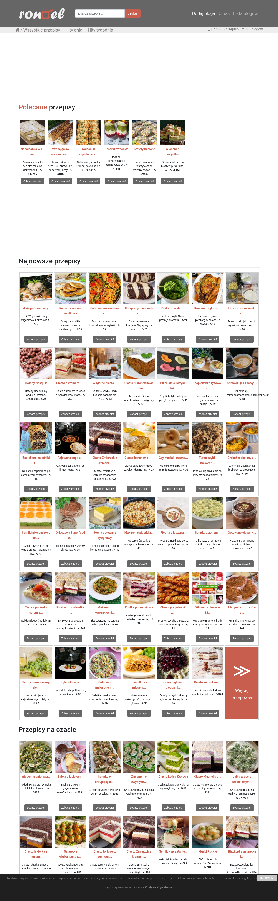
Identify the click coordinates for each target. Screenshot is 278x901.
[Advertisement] (139, 68)
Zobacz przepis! (32, 181)
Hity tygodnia (100, 30)
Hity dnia (73, 30)
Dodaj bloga (203, 13)
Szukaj (132, 13)
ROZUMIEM (267, 877)
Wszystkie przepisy (41, 30)
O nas (224, 13)
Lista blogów (245, 13)
